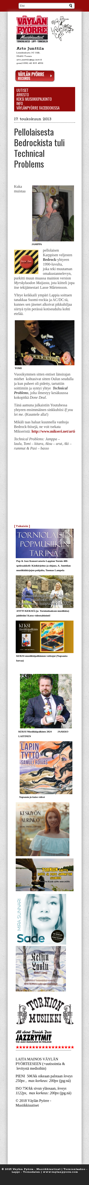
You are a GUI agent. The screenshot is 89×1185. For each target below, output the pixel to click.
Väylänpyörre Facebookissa (38, 108)
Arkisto (22, 95)
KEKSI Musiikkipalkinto (34, 99)
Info (19, 103)
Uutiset (22, 90)
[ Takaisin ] (22, 526)
